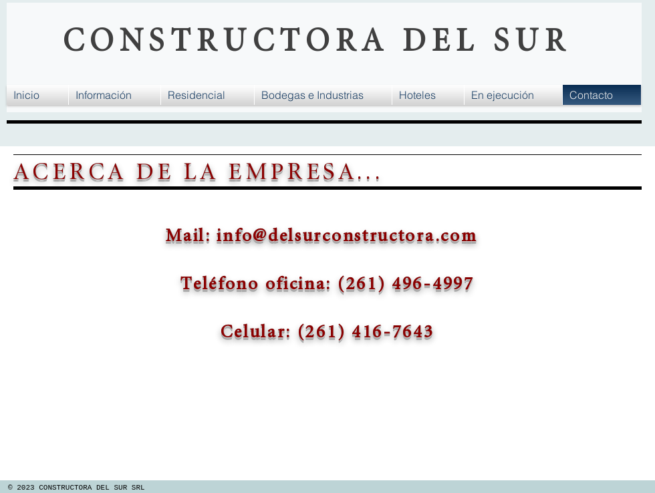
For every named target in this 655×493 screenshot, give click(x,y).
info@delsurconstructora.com (347, 236)
